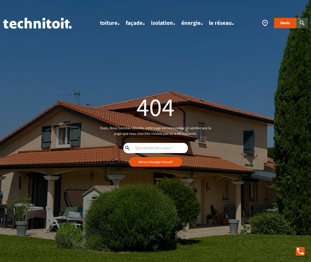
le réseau (221, 23)
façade (135, 23)
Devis (285, 23)
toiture (109, 23)
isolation (163, 23)
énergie (192, 23)
